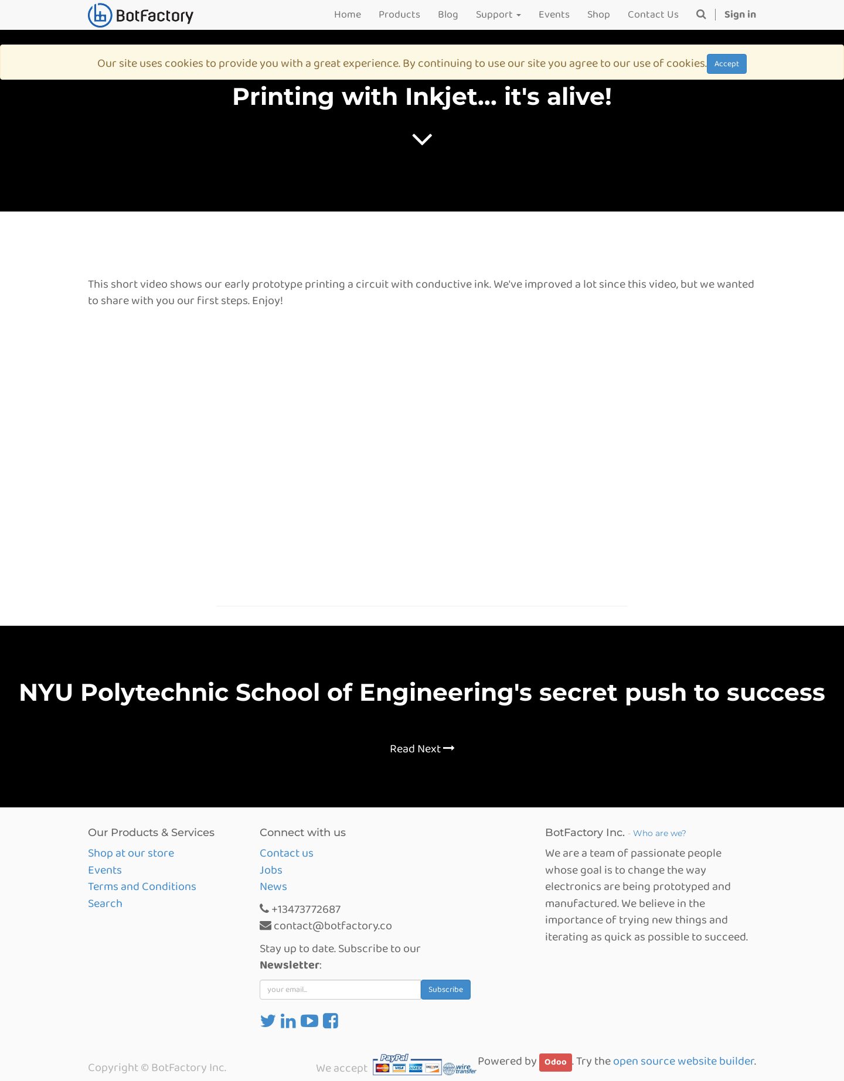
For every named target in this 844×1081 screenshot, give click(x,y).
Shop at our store (131, 853)
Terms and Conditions (142, 886)
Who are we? (659, 833)
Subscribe (445, 989)
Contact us (287, 853)
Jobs (271, 870)
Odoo (555, 1062)
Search (105, 903)
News (273, 886)
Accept (726, 63)
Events (105, 870)
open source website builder (683, 1061)
